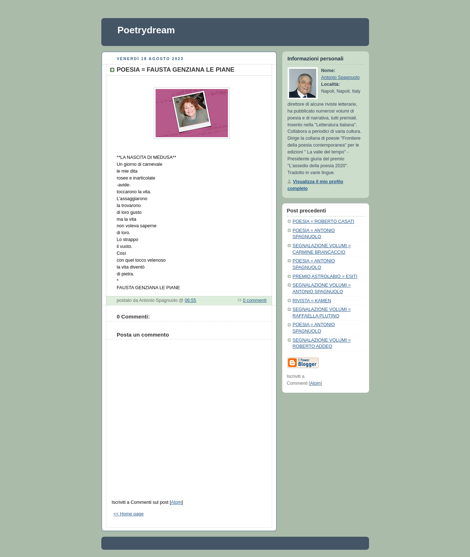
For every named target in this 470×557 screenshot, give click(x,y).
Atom (176, 502)
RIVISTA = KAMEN (312, 300)
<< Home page (129, 513)
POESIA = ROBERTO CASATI (324, 221)
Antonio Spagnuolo (340, 77)
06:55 (190, 300)
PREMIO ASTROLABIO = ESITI (325, 276)
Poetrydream (146, 30)
